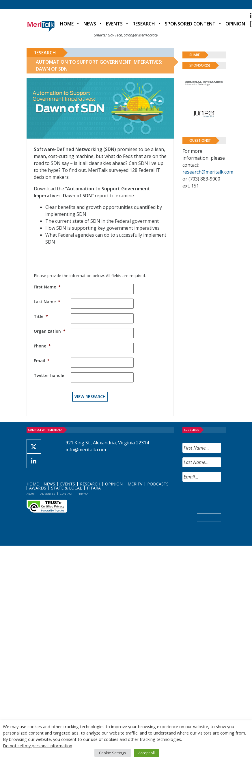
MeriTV (135, 484)
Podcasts (158, 484)
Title (41, 316)
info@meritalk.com (86, 449)
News (89, 24)
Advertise (47, 494)
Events (114, 24)
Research (143, 24)
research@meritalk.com (207, 172)
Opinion (235, 24)
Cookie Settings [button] (112, 752)
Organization (50, 331)
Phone (42, 346)
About (31, 494)
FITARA (94, 488)
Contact (66, 494)
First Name (47, 287)
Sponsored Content (190, 24)
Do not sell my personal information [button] (37, 745)
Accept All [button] (146, 752)
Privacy (83, 494)
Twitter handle (49, 375)
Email (42, 360)
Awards (37, 488)
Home (67, 24)
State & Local (66, 488)
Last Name (47, 301)
